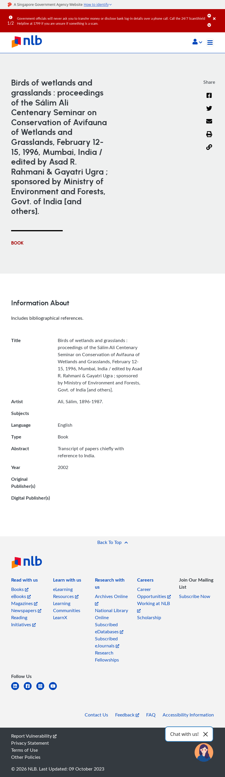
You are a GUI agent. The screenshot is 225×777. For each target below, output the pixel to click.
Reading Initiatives (23, 621)
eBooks (21, 596)
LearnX (60, 617)
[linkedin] (17, 689)
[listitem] (24, 581)
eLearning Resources (66, 593)
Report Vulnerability (34, 736)
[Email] (209, 124)
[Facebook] (209, 99)
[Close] (218, 14)
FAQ (151, 714)
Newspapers (26, 610)
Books (19, 589)
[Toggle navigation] (210, 42)
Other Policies (25, 757)
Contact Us (96, 714)
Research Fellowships (107, 656)
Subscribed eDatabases (109, 628)
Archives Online (111, 599)
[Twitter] (209, 112)
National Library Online (111, 614)
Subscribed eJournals (107, 642)
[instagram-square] (42, 689)
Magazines (24, 603)
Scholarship (149, 617)
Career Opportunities (154, 593)
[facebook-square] (30, 689)
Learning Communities (66, 607)
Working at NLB (153, 606)
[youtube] (55, 689)
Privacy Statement (30, 743)
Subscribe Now (194, 596)
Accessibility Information (188, 714)
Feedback (127, 714)
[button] (197, 42)
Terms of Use (24, 750)
